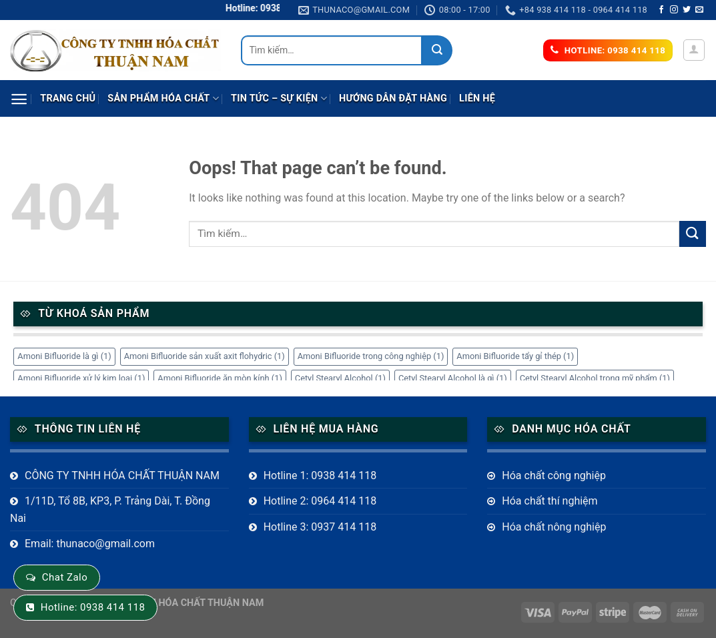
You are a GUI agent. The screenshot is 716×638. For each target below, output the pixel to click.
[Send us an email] (699, 10)
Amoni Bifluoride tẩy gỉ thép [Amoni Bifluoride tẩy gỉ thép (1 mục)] (515, 356)
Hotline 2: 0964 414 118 (320, 501)
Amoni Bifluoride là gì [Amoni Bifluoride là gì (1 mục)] (64, 356)
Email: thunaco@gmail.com (90, 543)
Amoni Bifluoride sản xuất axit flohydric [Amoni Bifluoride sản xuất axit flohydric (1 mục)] (204, 356)
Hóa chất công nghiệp (554, 475)
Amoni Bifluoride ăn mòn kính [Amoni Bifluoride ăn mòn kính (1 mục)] (219, 378)
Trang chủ (67, 98)
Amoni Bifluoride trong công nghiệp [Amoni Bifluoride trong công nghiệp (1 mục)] (371, 356)
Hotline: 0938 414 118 (93, 607)
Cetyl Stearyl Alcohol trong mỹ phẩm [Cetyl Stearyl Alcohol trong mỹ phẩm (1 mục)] (595, 378)
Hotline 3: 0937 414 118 (320, 527)
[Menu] (19, 99)
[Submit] (437, 50)
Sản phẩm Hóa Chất (163, 98)
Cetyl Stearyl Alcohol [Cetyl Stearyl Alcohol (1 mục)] (340, 378)
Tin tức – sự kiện (279, 98)
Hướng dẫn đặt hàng (393, 98)
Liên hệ (477, 98)
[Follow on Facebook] (661, 10)
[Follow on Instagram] (674, 10)
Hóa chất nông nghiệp (554, 527)
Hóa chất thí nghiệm (549, 501)
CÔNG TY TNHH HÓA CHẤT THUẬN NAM (122, 475)
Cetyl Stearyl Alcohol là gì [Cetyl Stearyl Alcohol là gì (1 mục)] (452, 378)
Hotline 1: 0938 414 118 (320, 475)
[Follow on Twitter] (687, 10)
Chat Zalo (64, 577)
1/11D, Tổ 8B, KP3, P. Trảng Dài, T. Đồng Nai (110, 510)
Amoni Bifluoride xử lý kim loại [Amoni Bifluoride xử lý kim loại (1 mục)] (81, 378)
